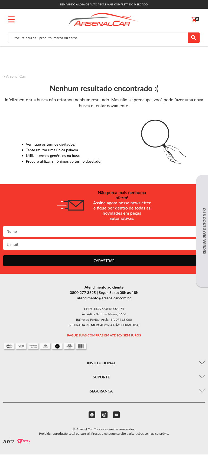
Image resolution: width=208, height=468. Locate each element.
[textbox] (98, 37)
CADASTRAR (104, 260)
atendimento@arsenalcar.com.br (104, 298)
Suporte (101, 377)
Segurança (101, 391)
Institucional (101, 363)
